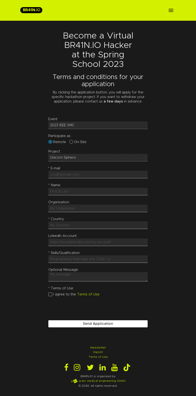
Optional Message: (63, 269)
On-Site (80, 142)
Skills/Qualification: (64, 253)
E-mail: (54, 168)
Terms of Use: (61, 288)
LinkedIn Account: (62, 236)
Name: (54, 185)
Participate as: (59, 136)
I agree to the (64, 294)
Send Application (98, 323)
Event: (53, 119)
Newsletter (98, 347)
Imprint (98, 352)
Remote (59, 142)
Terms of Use (88, 294)
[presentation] (81, 308)
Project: (54, 151)
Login (4, 392)
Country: (56, 219)
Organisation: (59, 202)
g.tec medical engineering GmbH (98, 380)
